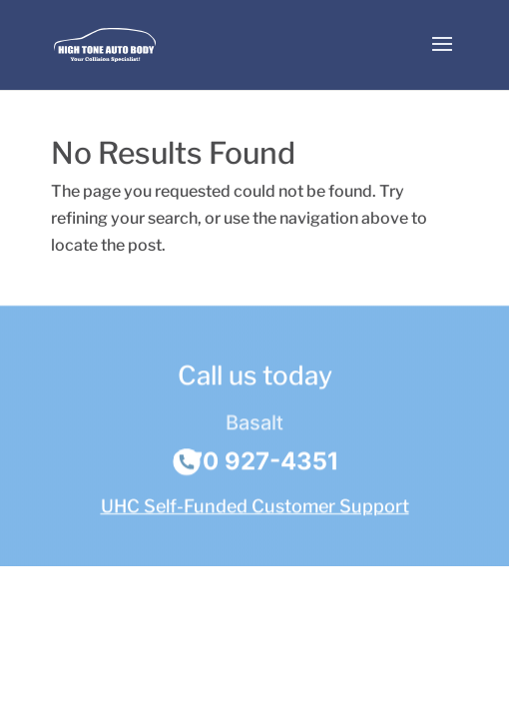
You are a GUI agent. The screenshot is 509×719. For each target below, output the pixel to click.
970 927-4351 (255, 462)
